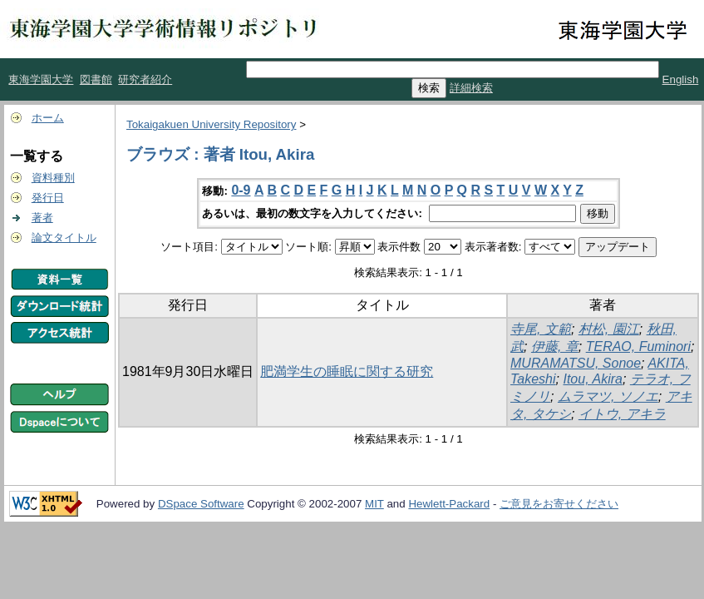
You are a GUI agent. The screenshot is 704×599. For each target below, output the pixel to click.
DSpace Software (201, 504)
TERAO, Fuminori (638, 346)
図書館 (96, 79)
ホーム (48, 117)
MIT (374, 504)
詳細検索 (471, 88)
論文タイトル (64, 237)
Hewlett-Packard (449, 504)
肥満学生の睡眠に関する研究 (346, 371)
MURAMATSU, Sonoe (575, 363)
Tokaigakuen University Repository (211, 124)
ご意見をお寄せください (559, 504)
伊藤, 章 (554, 346)
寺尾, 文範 (540, 329)
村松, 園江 (608, 329)
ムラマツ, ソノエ (608, 396)
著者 (42, 217)
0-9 (240, 190)
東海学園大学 (40, 79)
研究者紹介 (145, 79)
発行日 (48, 197)
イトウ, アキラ (622, 414)
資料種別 (53, 177)
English (680, 79)
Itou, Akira (592, 379)
